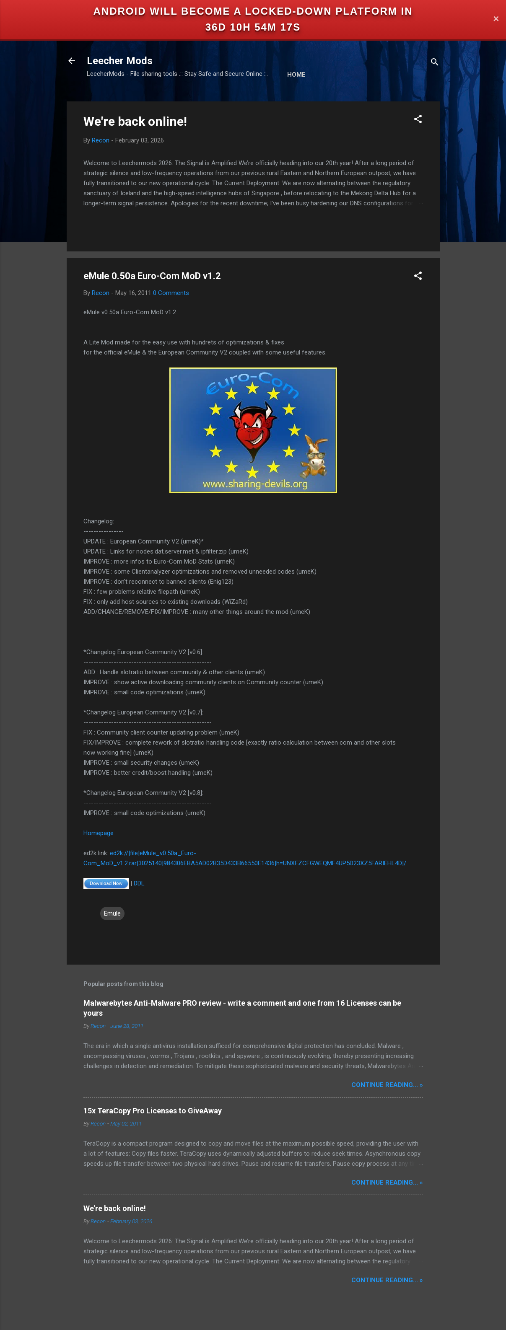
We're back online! (135, 121)
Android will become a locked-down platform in (253, 11)
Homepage (98, 833)
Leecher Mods (120, 61)
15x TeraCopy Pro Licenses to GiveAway (152, 1110)
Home (296, 74)
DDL (139, 883)
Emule (112, 913)
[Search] (435, 63)
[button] (418, 120)
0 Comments (171, 293)
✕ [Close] (496, 19)
